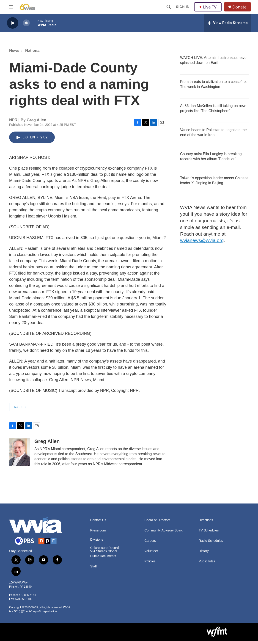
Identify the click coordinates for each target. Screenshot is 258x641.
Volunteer (151, 551)
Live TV (208, 7)
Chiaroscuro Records (105, 548)
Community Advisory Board (164, 530)
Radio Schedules (211, 540)
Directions (206, 520)
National (33, 50)
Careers (150, 540)
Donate (239, 7)
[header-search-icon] (168, 7)
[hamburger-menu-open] (11, 6)
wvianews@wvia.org (202, 240)
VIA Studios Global (103, 551)
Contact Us (98, 520)
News (14, 50)
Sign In (182, 6)
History (204, 551)
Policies (150, 561)
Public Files (207, 561)
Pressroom (98, 530)
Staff (93, 566)
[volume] (26, 23)
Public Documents (103, 556)
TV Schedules (209, 530)
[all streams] (227, 23)
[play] (12, 23)
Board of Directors (157, 520)
